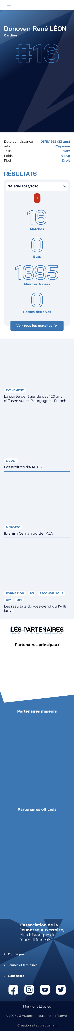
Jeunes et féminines (22, 965)
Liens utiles (16, 976)
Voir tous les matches (34, 326)
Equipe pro (16, 954)
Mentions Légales (37, 1006)
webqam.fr (48, 1025)
